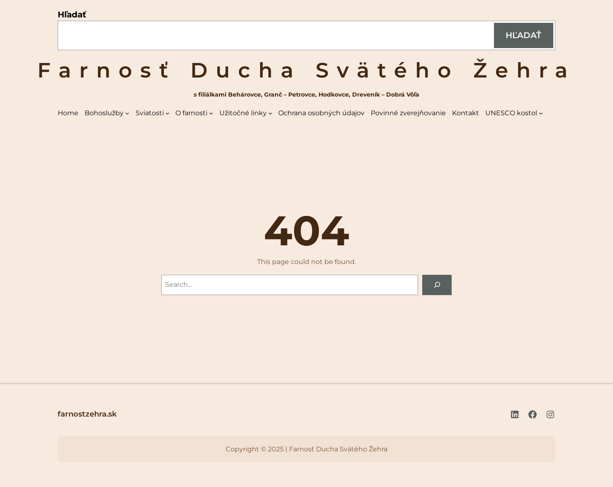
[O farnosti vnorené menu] (211, 113)
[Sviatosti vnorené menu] (167, 113)
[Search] (437, 285)
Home (68, 113)
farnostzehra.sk (87, 414)
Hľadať (72, 14)
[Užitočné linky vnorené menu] (270, 113)
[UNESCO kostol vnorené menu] (541, 113)
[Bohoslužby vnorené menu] (127, 113)
